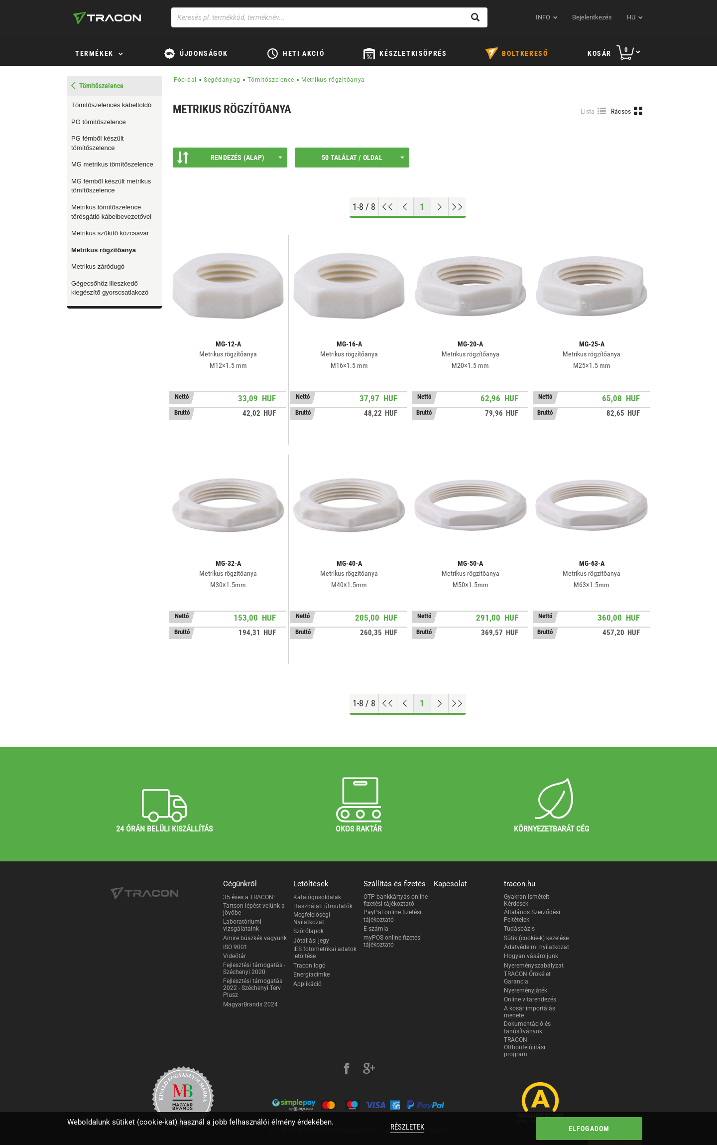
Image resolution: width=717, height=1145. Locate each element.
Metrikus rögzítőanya (103, 250)
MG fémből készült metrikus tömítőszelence (111, 185)
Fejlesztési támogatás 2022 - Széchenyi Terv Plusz (252, 988)
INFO (543, 17)
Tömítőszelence (270, 79)
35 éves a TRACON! (249, 897)
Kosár (599, 53)
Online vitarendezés (530, 999)
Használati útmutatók (323, 906)
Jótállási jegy (311, 940)
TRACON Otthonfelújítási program (524, 1047)
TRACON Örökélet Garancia (527, 977)
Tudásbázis (519, 928)
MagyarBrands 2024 (250, 1004)
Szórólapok (308, 931)
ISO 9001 (235, 947)
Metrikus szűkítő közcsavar (110, 233)
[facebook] (346, 1069)
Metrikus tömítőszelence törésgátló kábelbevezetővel (111, 211)
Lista (588, 111)
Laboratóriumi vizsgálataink (242, 925)
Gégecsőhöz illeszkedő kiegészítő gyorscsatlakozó (109, 288)
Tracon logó (309, 965)
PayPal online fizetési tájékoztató (392, 916)
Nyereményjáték (525, 990)
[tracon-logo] (107, 17)
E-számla (375, 928)
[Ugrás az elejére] (387, 206)
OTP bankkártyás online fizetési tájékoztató (395, 900)
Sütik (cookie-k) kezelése (536, 938)
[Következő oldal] (440, 206)
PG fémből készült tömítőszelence (97, 143)
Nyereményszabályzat (534, 965)
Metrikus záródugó (97, 266)
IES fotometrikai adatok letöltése (325, 953)
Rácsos (621, 111)
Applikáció (307, 984)
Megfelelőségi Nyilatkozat (311, 918)
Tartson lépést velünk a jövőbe (254, 909)
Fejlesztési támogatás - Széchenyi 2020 (254, 969)
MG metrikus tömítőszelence (112, 164)
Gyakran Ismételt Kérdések (526, 900)
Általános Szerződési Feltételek (532, 916)
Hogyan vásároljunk (531, 956)
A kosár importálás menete (529, 1012)
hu (631, 17)
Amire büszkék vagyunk (255, 938)
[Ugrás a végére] (457, 206)
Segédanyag (222, 79)
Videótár (234, 956)
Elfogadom (589, 1129)
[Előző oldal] (405, 206)
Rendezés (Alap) (229, 158)
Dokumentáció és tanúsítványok (527, 1027)
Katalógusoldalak (317, 897)
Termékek (94, 53)
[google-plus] (368, 1069)
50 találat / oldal (363, 158)
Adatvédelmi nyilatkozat (536, 947)
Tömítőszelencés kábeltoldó (111, 105)
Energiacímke (311, 974)
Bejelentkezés (592, 17)
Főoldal (185, 79)
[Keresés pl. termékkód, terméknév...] (329, 17)
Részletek (407, 1127)
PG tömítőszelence (98, 122)
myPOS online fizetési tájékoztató (392, 941)
